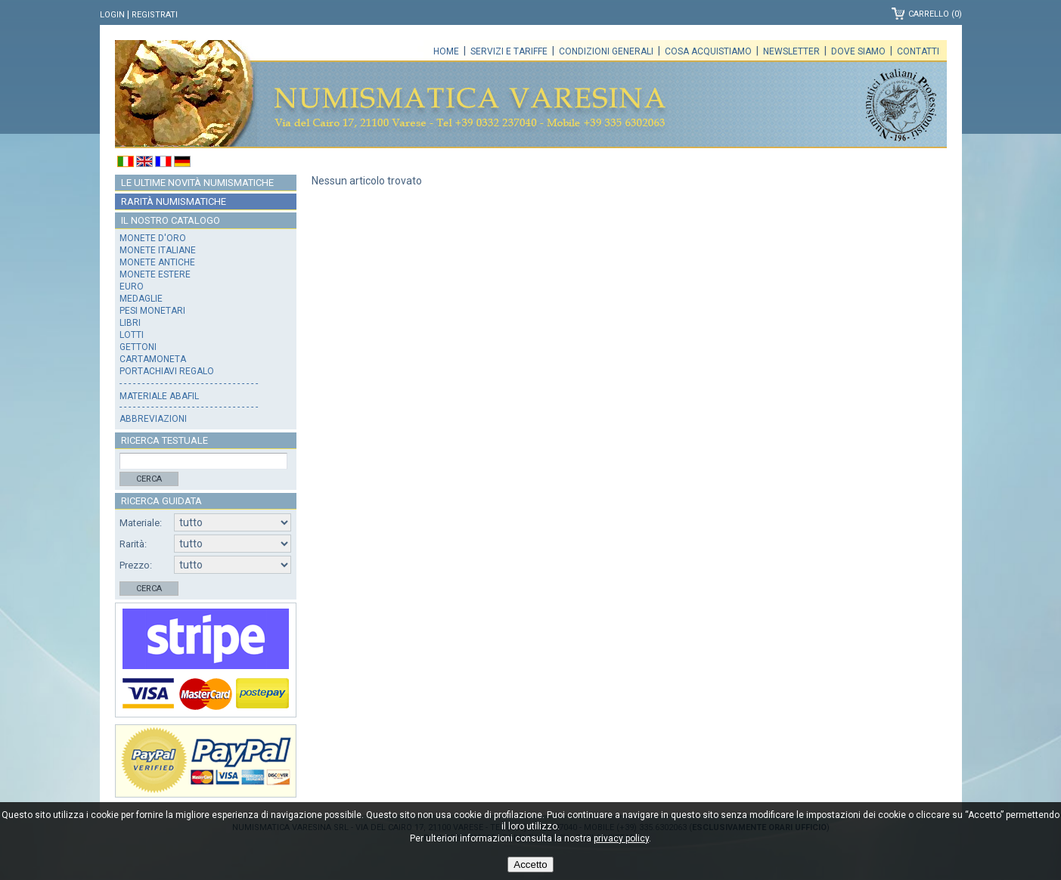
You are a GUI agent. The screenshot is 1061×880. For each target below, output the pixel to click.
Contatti (918, 51)
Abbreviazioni (153, 419)
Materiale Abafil (159, 396)
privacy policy (621, 838)
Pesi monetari (152, 310)
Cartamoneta (152, 359)
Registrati (155, 15)
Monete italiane (157, 250)
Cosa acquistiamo (708, 51)
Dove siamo (858, 51)
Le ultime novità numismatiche (197, 182)
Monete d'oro (152, 238)
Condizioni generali (606, 51)
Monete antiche (157, 262)
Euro (131, 286)
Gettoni (138, 347)
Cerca (149, 479)
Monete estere (155, 274)
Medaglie (141, 298)
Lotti (131, 335)
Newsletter (791, 51)
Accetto (530, 864)
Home (446, 51)
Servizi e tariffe (509, 51)
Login (112, 15)
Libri (130, 323)
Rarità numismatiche (173, 201)
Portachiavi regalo (166, 371)
